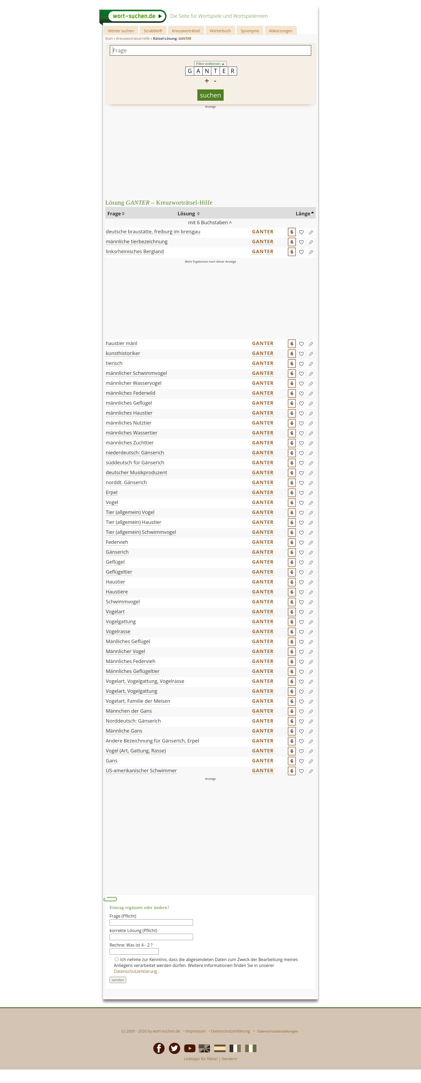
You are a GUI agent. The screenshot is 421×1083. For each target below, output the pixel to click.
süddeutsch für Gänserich (135, 462)
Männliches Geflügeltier (132, 671)
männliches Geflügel (129, 403)
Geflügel (115, 562)
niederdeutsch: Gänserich (135, 452)
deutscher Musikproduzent (136, 472)
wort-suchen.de (166, 1031)
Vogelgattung (121, 621)
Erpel (111, 492)
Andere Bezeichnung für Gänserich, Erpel (152, 740)
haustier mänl (121, 343)
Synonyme (250, 30)
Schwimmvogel (123, 601)
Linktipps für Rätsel (200, 1058)
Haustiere (117, 591)
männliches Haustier (129, 413)
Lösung (186, 213)
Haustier (115, 581)
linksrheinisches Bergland (135, 251)
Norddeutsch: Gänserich (133, 721)
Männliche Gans (124, 730)
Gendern (229, 1058)
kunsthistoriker (123, 353)
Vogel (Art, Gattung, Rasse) (136, 750)
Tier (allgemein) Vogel (130, 512)
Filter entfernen (210, 64)
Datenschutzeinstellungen (277, 1031)
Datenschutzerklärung (136, 971)
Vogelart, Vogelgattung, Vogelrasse (145, 681)
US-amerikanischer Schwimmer (141, 770)
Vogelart (115, 611)
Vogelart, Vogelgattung (131, 691)
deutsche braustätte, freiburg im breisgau (153, 231)
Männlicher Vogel (125, 651)
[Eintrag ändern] (311, 232)
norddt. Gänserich (126, 482)
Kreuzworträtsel (186, 30)
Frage (114, 213)
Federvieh (117, 542)
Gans (111, 760)
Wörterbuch (220, 30)
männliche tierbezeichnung (137, 241)
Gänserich (117, 552)
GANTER (263, 231)
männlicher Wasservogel (133, 383)
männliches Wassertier (132, 432)
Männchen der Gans (129, 711)
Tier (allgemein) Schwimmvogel (141, 532)
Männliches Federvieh (130, 661)
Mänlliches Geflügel (128, 641)
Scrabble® (153, 30)
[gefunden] (301, 232)
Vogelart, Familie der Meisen (138, 701)
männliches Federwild (130, 393)
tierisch (114, 363)
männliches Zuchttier (130, 442)
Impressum (196, 1031)
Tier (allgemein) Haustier (133, 522)
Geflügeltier (119, 571)
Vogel (112, 502)
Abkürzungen (280, 30)
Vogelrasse (118, 631)
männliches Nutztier (128, 422)
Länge (303, 213)
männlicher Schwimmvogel (136, 373)
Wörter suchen (121, 30)
